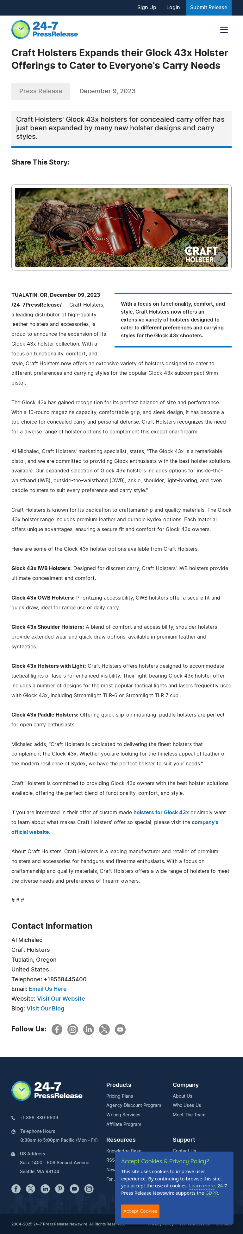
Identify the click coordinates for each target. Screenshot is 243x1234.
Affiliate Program (123, 1124)
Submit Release (208, 7)
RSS (110, 1160)
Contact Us (184, 1151)
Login (173, 7)
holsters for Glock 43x (161, 812)
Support (184, 1140)
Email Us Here (48, 989)
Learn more (202, 1185)
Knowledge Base (123, 1151)
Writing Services (123, 1115)
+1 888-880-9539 (39, 1118)
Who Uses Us (187, 1105)
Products (118, 1085)
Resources (121, 1140)
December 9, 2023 (107, 91)
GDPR (211, 1193)
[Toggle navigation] (224, 29)
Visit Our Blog (45, 1009)
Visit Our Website (61, 999)
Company (186, 1085)
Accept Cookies (140, 1211)
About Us (182, 1096)
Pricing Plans (119, 1096)
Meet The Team (189, 1115)
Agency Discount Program (133, 1105)
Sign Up (146, 7)
